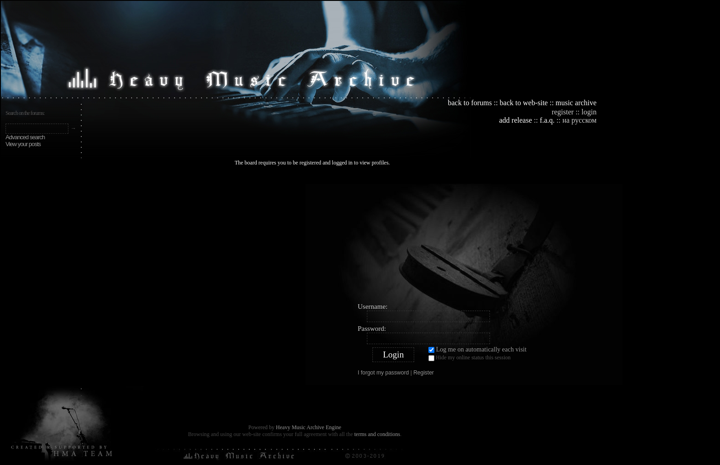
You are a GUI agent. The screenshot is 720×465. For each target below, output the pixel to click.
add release (515, 120)
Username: (373, 306)
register (562, 112)
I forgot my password (383, 372)
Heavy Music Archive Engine (308, 427)
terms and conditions (377, 434)
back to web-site (524, 103)
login (588, 112)
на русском (579, 120)
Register (423, 372)
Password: (372, 328)
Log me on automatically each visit (477, 349)
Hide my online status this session (469, 357)
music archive (576, 103)
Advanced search (25, 137)
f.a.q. (547, 120)
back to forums (470, 103)
